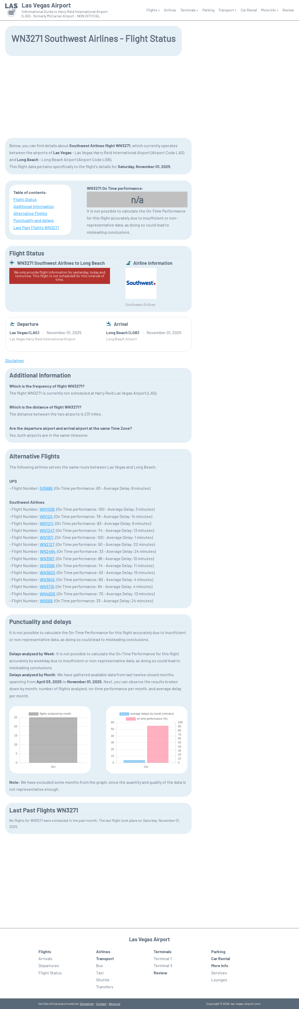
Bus (99, 965)
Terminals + (189, 10)
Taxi (100, 972)
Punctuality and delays (33, 220)
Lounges (219, 979)
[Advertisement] (149, 96)
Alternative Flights (30, 213)
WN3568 (47, 565)
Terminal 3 (163, 965)
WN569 (46, 600)
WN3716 (47, 586)
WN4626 (47, 593)
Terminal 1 (163, 958)
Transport (105, 958)
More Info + (269, 10)
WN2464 (47, 551)
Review (288, 10)
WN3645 (47, 579)
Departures (48, 965)
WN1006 (47, 509)
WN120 (46, 516)
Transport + (227, 10)
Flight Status (25, 199)
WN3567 (47, 558)
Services (219, 972)
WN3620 (47, 572)
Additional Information (33, 206)
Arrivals (45, 958)
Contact (101, 1003)
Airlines (170, 10)
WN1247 (47, 530)
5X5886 (46, 488)
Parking (208, 10)
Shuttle (102, 979)
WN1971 (46, 537)
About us (114, 1003)
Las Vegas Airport (46, 5)
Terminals (162, 951)
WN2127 (47, 544)
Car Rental (249, 10)
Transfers (104, 986)
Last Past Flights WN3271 (36, 227)
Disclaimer (87, 1003)
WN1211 (46, 523)
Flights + (153, 10)
